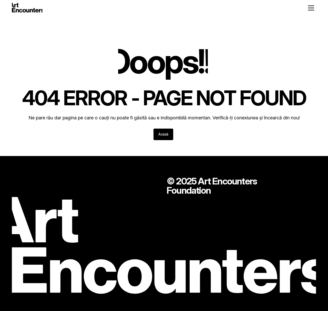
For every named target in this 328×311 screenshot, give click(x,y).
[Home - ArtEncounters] (27, 9)
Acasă (163, 134)
